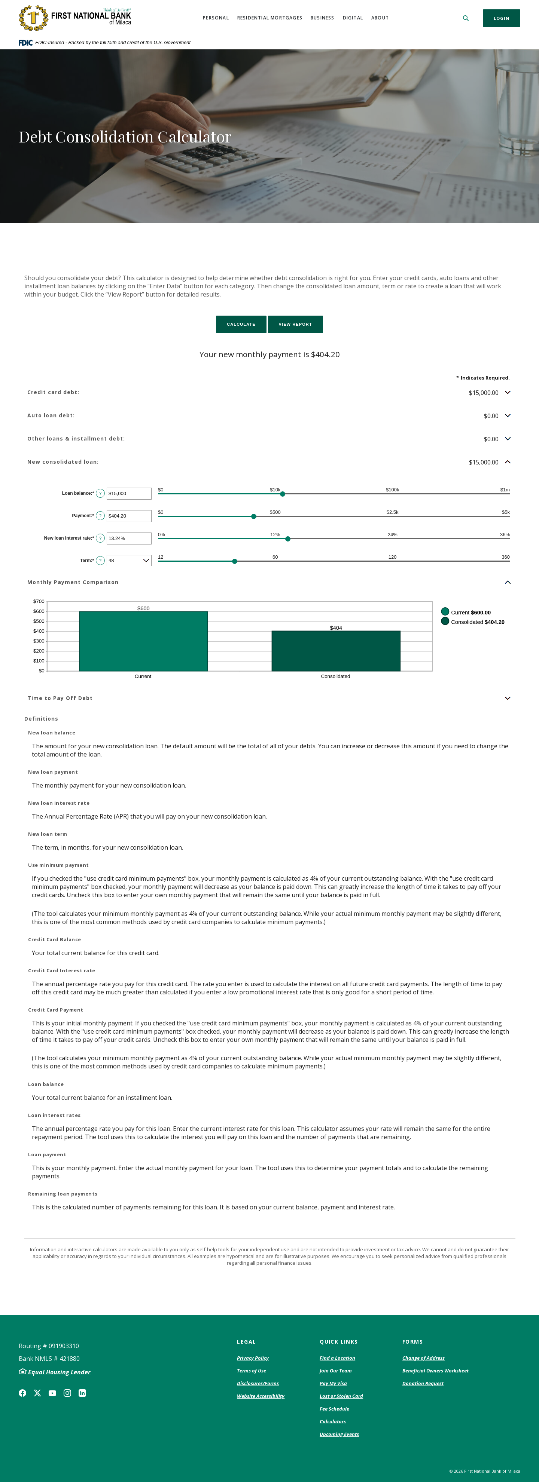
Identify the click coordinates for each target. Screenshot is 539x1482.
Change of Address (423, 1358)
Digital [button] (353, 18)
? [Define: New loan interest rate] (100, 538)
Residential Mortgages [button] (269, 18)
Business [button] (323, 18)
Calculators (333, 1421)
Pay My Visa (333, 1383)
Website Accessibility (260, 1396)
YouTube (52, 1393)
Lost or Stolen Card (341, 1396)
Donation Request (423, 1383)
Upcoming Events (339, 1434)
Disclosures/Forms (258, 1383)
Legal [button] (246, 1341)
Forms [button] (412, 1341)
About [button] (380, 18)
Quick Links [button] (339, 1341)
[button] (269, 392)
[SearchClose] (466, 18)
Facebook (22, 1393)
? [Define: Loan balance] (100, 493)
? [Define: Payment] (100, 515)
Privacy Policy (253, 1358)
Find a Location (337, 1357)
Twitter (37, 1393)
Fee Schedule (334, 1409)
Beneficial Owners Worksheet (435, 1371)
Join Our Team (336, 1370)
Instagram (67, 1393)
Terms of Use (251, 1370)
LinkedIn (82, 1393)
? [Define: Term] (100, 560)
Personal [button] (216, 18)
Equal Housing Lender (59, 1372)
